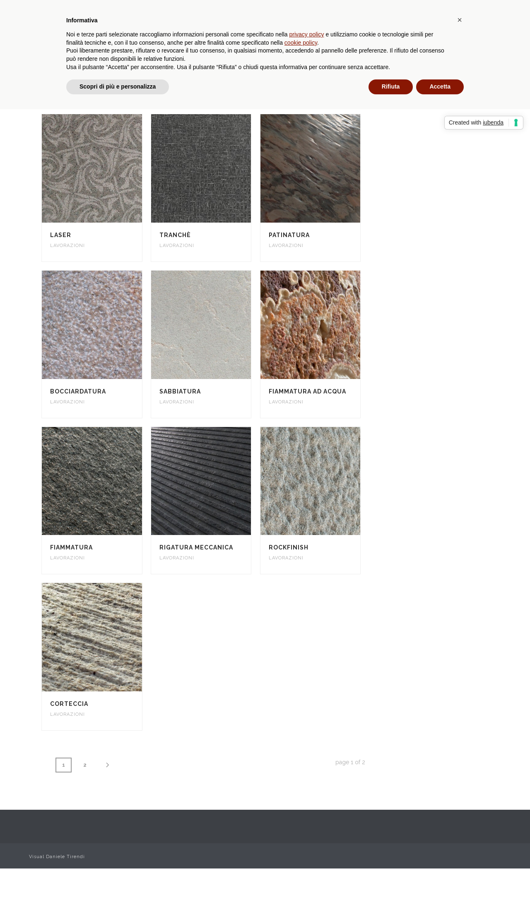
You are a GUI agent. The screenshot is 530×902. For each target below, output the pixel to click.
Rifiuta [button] (391, 86)
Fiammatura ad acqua (307, 391)
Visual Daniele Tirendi (57, 856)
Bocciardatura (78, 391)
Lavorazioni (67, 245)
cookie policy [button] (300, 42)
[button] (459, 19)
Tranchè (175, 235)
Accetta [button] (439, 86)
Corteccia (69, 703)
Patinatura (289, 235)
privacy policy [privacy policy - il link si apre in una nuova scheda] (306, 34)
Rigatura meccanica (196, 547)
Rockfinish (288, 547)
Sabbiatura (180, 391)
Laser (60, 235)
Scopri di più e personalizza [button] (118, 86)
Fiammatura (71, 547)
